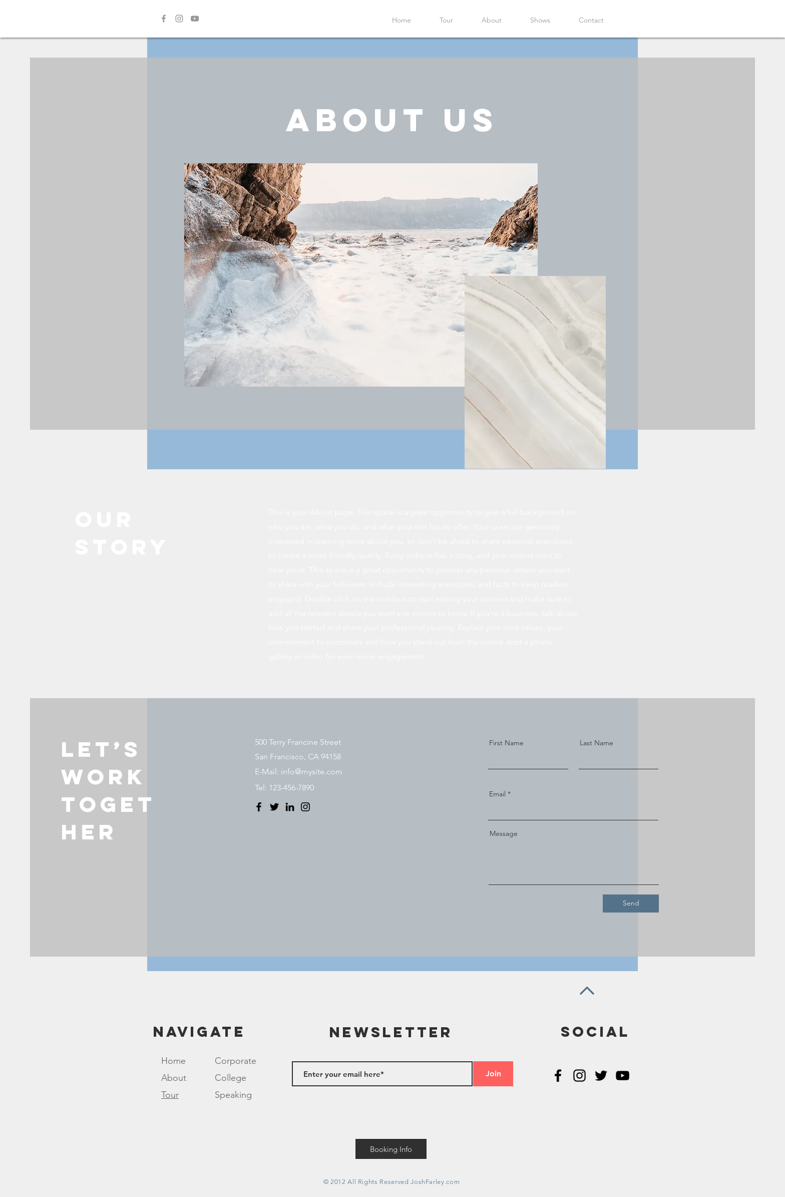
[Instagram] (305, 807)
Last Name (596, 742)
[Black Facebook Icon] (558, 1075)
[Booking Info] (391, 1149)
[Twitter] (274, 807)
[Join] (493, 1073)
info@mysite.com (311, 771)
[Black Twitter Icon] (601, 1075)
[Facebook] (259, 807)
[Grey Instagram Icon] (179, 19)
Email (497, 793)
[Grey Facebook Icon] (164, 19)
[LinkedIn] (290, 807)
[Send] (631, 903)
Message (504, 833)
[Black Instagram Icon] (579, 1075)
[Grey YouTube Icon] (195, 19)
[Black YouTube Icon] (622, 1075)
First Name (506, 742)
